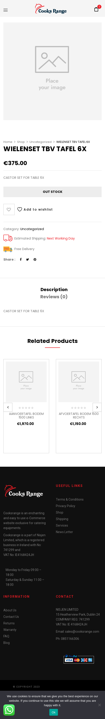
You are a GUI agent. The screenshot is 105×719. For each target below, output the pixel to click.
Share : (9, 259)
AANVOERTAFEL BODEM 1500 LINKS (26, 416)
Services (62, 525)
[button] (96, 9)
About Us (9, 610)
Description (54, 289)
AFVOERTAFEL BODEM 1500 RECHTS (79, 416)
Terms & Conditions (70, 499)
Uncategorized (41, 142)
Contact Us (11, 617)
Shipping (62, 519)
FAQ (6, 636)
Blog (6, 643)
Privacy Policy (65, 506)
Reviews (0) (54, 297)
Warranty (9, 630)
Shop (21, 142)
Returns (9, 623)
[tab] (54, 289)
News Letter (64, 532)
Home (7, 142)
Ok (53, 712)
